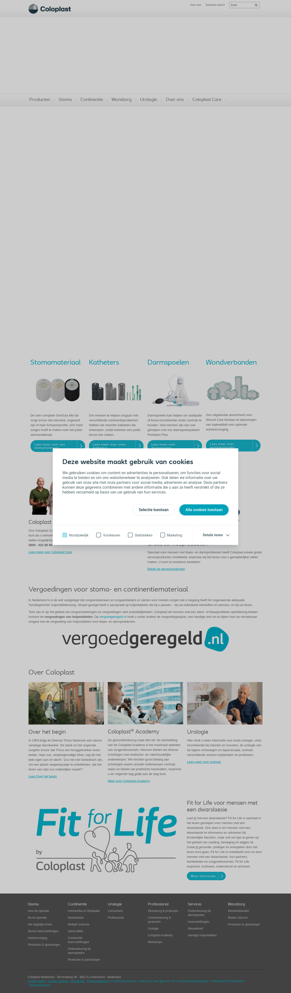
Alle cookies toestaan (204, 509)
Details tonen (213, 535)
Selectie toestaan (154, 509)
